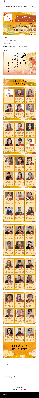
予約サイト (4, 376)
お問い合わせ (13, 376)
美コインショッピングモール (6, 377)
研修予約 (30, 394)
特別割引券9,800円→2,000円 (13, 377)
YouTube (10, 376)
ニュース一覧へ (19, 381)
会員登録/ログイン (34, 394)
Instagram (8, 376)
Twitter (6, 376)
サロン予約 (28, 394)
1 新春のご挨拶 (6, 37)
